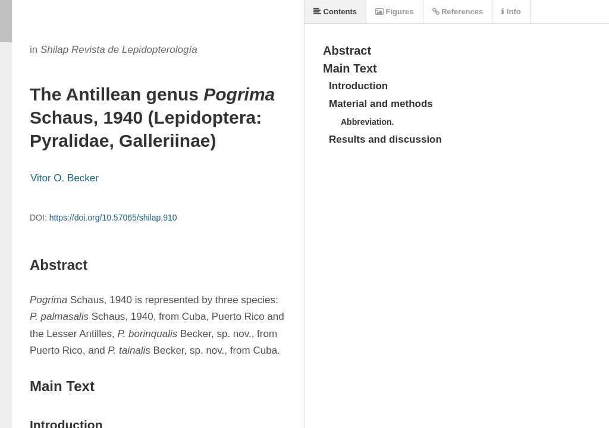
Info (510, 11)
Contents (335, 11)
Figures (394, 11)
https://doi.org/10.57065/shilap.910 (113, 217)
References (458, 11)
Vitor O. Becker (64, 178)
